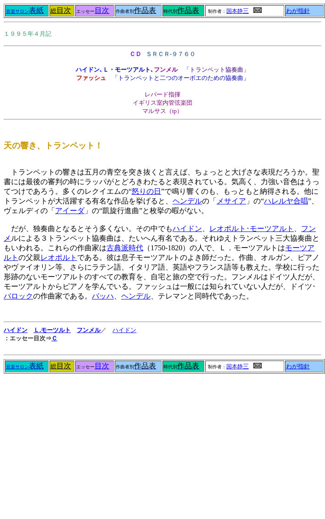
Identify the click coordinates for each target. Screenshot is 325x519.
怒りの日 (146, 191)
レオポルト (58, 257)
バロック (18, 296)
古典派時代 (124, 248)
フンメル (89, 330)
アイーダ (69, 210)
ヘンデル (187, 201)
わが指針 (298, 11)
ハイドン (187, 228)
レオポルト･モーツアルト (251, 228)
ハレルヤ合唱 (286, 201)
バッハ (103, 296)
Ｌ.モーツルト (52, 330)
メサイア (231, 201)
